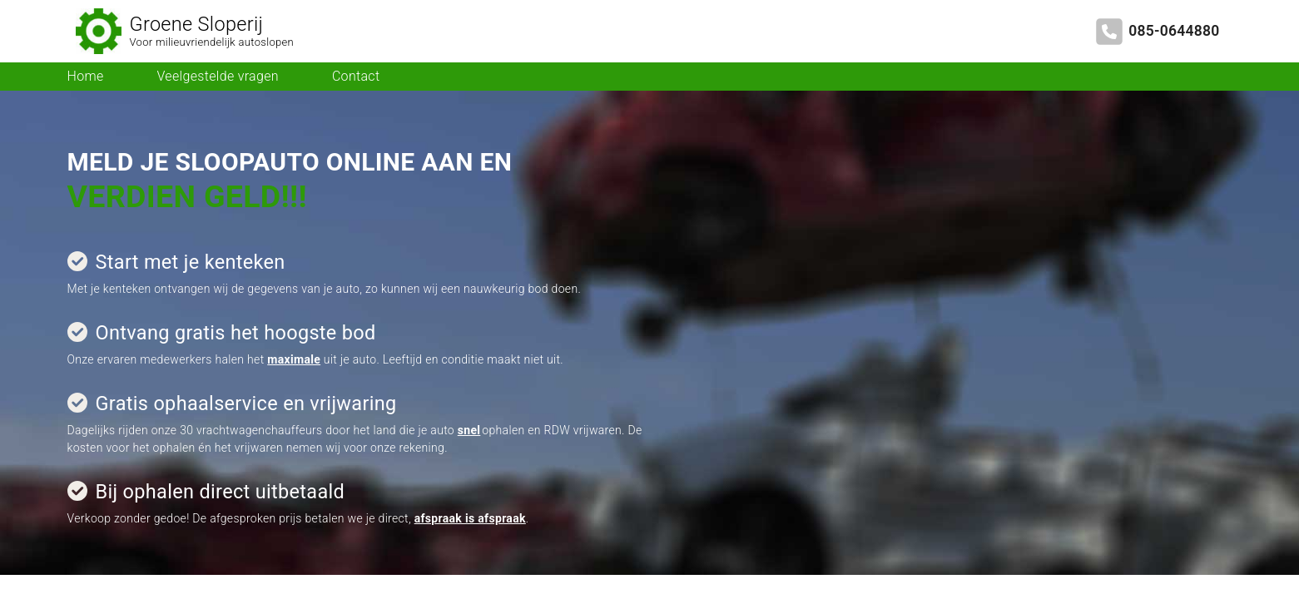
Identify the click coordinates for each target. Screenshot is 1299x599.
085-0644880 (1173, 30)
